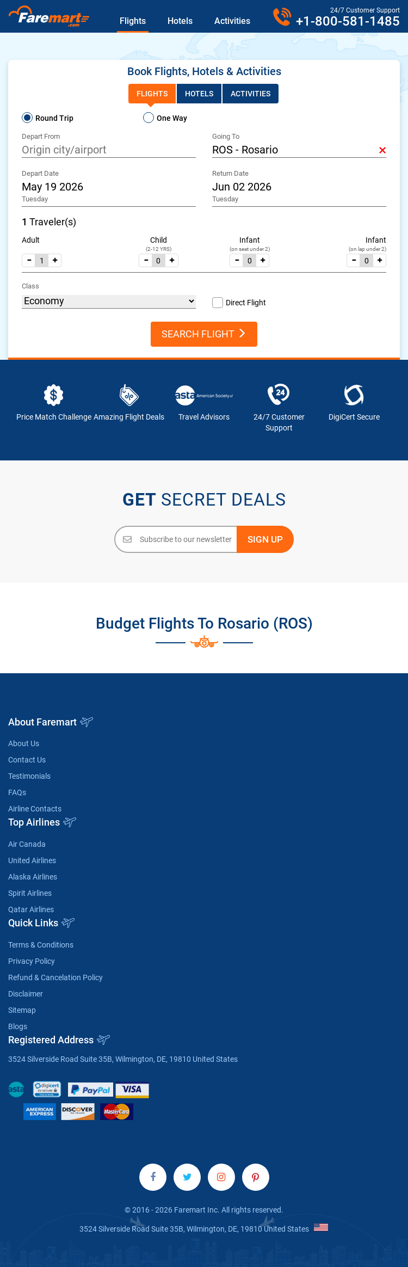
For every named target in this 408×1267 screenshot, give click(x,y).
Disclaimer (25, 993)
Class (30, 286)
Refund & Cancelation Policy (55, 977)
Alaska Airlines (32, 876)
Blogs (17, 1026)
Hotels (180, 21)
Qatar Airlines (31, 909)
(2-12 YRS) (158, 249)
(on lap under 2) (367, 249)
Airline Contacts (34, 808)
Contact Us (27, 759)
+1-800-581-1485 (348, 21)
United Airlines (32, 860)
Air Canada (27, 844)
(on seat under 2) (250, 249)
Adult (31, 240)
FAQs (17, 792)
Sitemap (22, 1010)
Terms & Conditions (40, 944)
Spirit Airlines (30, 893)
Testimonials (29, 776)
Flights (133, 21)
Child (158, 240)
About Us (23, 743)
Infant (249, 240)
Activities (232, 21)
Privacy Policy (31, 961)
